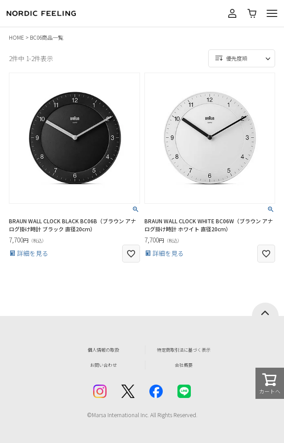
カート (251, 13)
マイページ (232, 13)
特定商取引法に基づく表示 (183, 349)
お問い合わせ (103, 364)
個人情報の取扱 (103, 349)
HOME (16, 37)
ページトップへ (265, 309)
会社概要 (184, 364)
